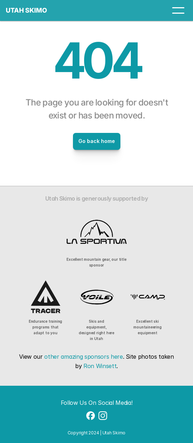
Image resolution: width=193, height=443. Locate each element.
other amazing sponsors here (83, 356)
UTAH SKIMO (26, 10)
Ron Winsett (99, 366)
